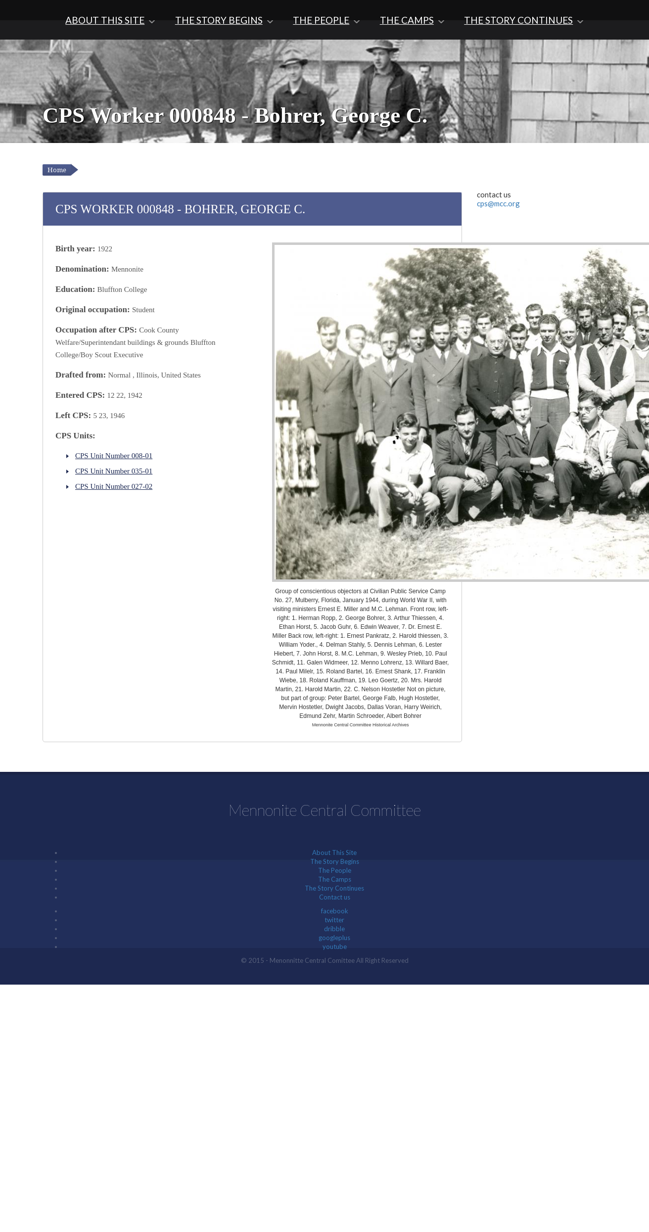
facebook (334, 911)
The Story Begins (217, 20)
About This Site (103, 20)
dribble (334, 929)
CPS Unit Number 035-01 (113, 471)
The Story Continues (520, 20)
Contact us (334, 897)
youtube (335, 946)
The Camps (407, 20)
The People (321, 20)
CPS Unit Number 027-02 (113, 486)
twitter (334, 920)
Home (56, 170)
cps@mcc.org (498, 203)
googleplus (334, 938)
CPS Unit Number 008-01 (113, 456)
